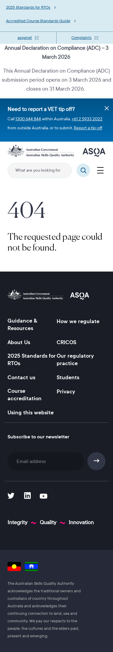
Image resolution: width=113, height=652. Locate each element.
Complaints (81, 37)
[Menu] (100, 170)
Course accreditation (25, 394)
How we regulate (78, 321)
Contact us (21, 377)
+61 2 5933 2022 (87, 119)
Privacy (66, 391)
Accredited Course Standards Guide (38, 21)
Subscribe (96, 461)
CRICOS (66, 342)
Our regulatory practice (75, 359)
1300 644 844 (28, 119)
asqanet (24, 37)
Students (68, 377)
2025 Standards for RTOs (28, 7)
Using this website (31, 412)
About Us (19, 342)
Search (83, 170)
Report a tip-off (88, 128)
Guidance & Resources (22, 324)
